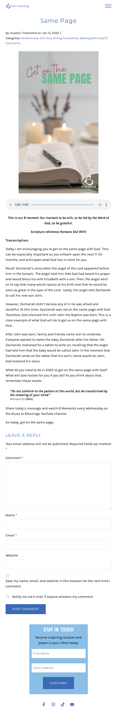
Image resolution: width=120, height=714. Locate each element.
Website (12, 555)
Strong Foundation (65, 38)
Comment (14, 458)
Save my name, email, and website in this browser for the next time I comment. (58, 583)
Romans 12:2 (18, 399)
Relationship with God (36, 38)
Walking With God (92, 38)
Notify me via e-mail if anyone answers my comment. (49, 597)
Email (11, 535)
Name (11, 515)
